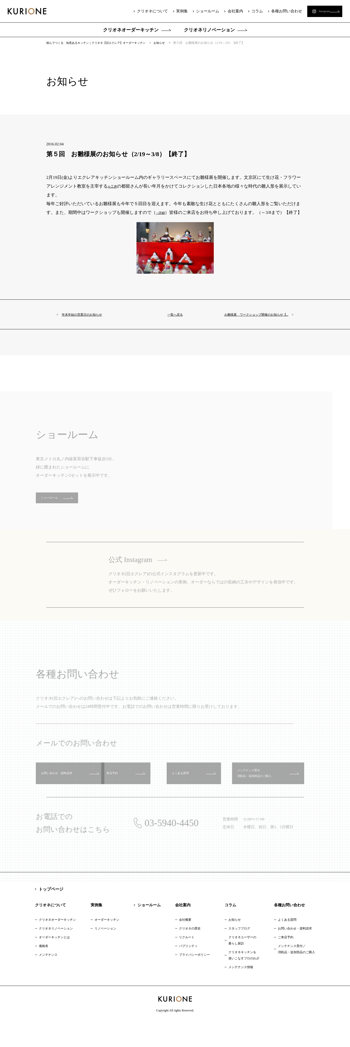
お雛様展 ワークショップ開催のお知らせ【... (253, 332)
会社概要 (185, 945)
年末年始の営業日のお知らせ (90, 327)
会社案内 (225, 11)
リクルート (186, 962)
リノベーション (105, 953)
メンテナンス (48, 980)
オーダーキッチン (107, 945)
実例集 (173, 11)
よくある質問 (287, 945)
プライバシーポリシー (194, 980)
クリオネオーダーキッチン (131, 29)
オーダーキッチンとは (54, 962)
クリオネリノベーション (209, 29)
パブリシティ (188, 971)
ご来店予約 (285, 962)
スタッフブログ (239, 953)
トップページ (51, 914)
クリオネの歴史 (190, 953)
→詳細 (162, 217)
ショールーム (198, 11)
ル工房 (114, 191)
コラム (246, 11)
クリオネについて (144, 11)
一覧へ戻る (175, 327)
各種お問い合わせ (275, 11)
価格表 (43, 971)
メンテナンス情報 (240, 992)
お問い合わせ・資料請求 (295, 953)
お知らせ (234, 945)
